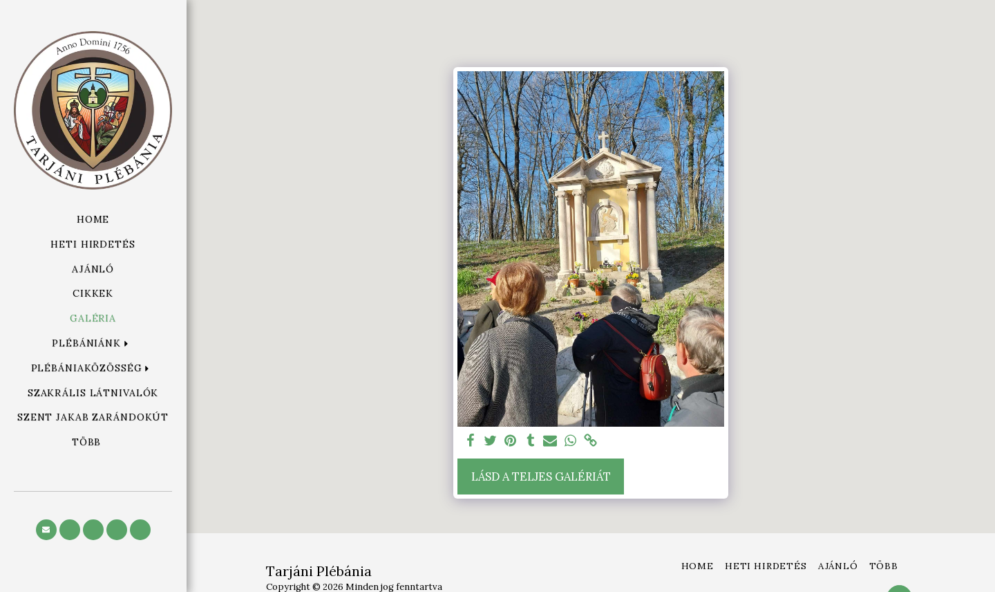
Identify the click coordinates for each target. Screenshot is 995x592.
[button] (93, 343)
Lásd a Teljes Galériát (541, 476)
